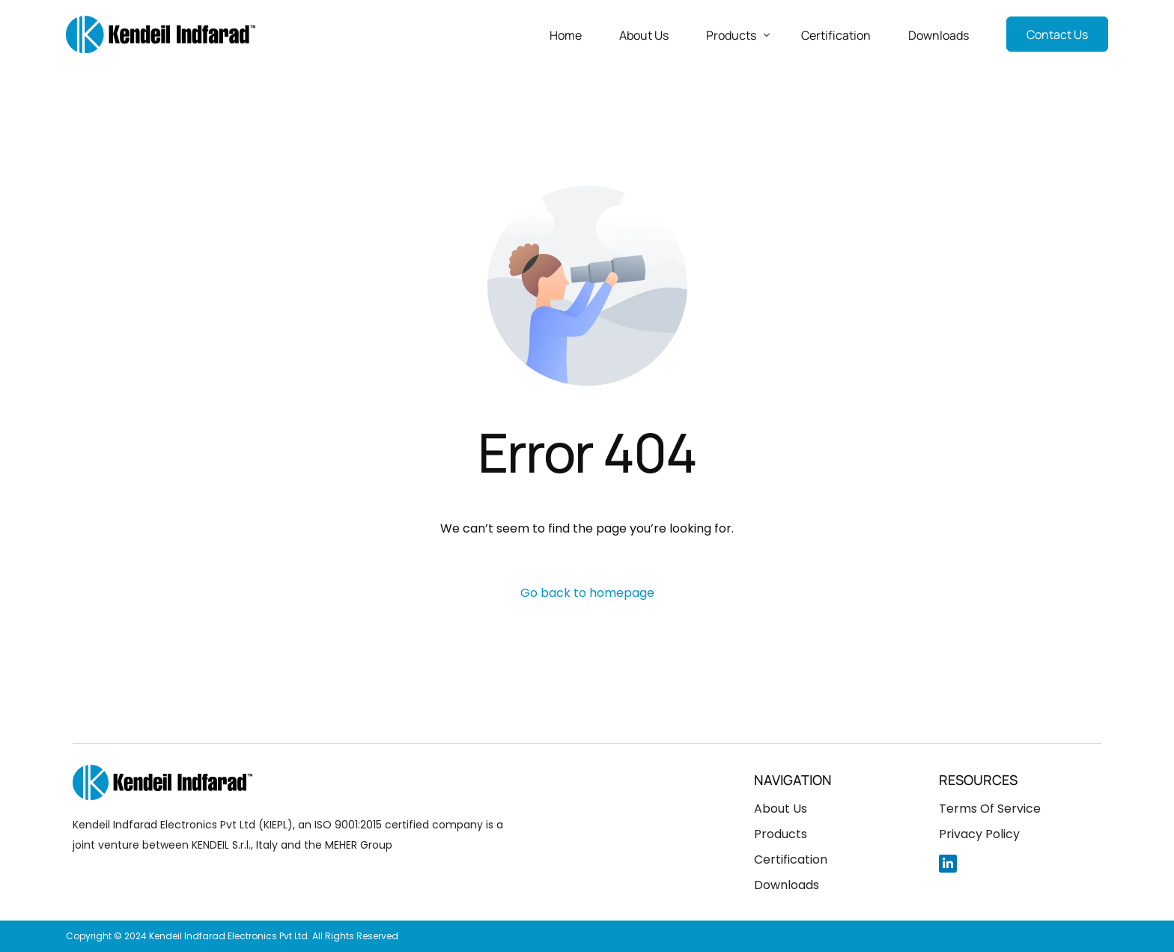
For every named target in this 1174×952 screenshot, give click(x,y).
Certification (790, 859)
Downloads (786, 885)
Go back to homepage (587, 592)
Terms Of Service (990, 808)
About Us (780, 808)
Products (780, 834)
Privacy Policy (979, 834)
